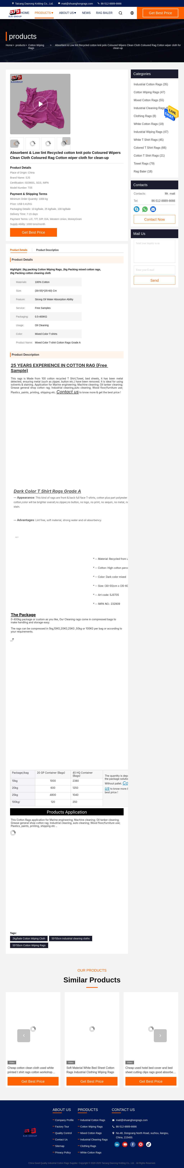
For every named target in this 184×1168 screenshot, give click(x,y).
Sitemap (59, 1146)
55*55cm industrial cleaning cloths (71, 938)
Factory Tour (62, 1126)
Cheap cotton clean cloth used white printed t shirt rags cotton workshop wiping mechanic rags (31, 1070)
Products (44, 12)
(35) (151, 84)
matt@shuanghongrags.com (75, 3)
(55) (149, 100)
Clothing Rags (88, 1146)
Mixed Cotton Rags (91, 1133)
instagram (140, 1144)
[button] (66, 141)
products (20, 45)
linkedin (117, 1144)
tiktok (148, 1144)
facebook (132, 1144)
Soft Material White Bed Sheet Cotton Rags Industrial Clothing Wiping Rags (90, 1070)
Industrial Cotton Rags (92, 1120)
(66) (150, 147)
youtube (125, 1144)
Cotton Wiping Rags (36, 46)
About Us (68, 12)
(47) (149, 92)
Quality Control (63, 1133)
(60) (152, 108)
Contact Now (154, 219)
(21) (149, 155)
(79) (144, 163)
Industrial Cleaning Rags (94, 1139)
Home (25, 12)
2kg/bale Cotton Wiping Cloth (29, 938)
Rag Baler (104, 12)
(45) (149, 139)
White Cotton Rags (91, 1152)
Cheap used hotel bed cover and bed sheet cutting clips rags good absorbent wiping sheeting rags (150, 1070)
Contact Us (61, 1139)
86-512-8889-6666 (109, 3)
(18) (149, 123)
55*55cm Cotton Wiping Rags (29, 945)
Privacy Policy (63, 1152)
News (86, 12)
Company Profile (64, 1120)
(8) (145, 116)
